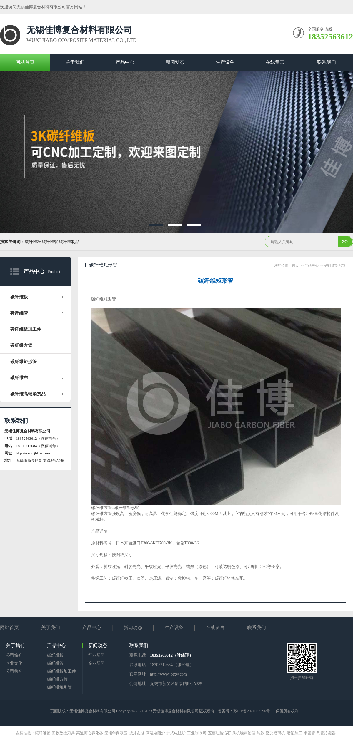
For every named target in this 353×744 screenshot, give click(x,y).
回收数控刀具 (64, 733)
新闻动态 (175, 62)
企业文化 (14, 663)
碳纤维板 (19, 297)
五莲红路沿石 (220, 733)
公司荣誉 (14, 671)
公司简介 (14, 655)
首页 (295, 265)
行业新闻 (96, 655)
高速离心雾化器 (90, 733)
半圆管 (310, 733)
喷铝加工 (295, 733)
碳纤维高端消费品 (28, 394)
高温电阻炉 (156, 733)
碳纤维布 (19, 377)
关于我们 (75, 62)
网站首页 (25, 62)
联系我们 (326, 62)
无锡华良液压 (116, 733)
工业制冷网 (197, 733)
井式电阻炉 (176, 733)
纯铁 (261, 733)
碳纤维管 (19, 313)
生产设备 (225, 62)
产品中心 (125, 62)
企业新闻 (96, 663)
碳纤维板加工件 (25, 329)
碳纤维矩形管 (23, 361)
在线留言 (275, 62)
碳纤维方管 (21, 345)
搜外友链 (137, 733)
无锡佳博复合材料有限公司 (92, 711)
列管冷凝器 (327, 733)
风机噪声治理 (244, 733)
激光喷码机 (276, 733)
